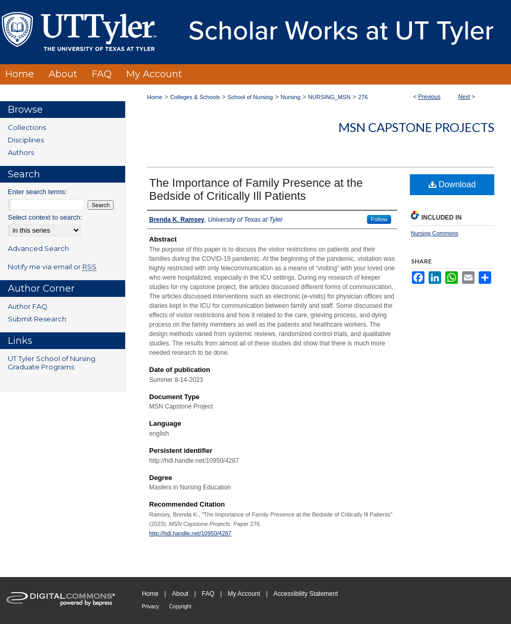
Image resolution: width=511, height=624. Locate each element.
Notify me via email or (52, 266)
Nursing (290, 97)
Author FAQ (27, 306)
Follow (379, 219)
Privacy (150, 606)
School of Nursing (250, 97)
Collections (27, 127)
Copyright (180, 606)
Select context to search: (45, 217)
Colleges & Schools (195, 97)
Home (154, 97)
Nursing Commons (434, 233)
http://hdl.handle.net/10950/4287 (190, 533)
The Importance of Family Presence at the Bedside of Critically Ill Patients (256, 189)
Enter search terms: (37, 192)
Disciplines (26, 140)
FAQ (208, 593)
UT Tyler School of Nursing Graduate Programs (51, 362)
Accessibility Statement (306, 593)
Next (464, 96)
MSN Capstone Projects (416, 127)
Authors (21, 152)
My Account (244, 593)
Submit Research (37, 319)
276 (363, 97)
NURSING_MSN (329, 97)
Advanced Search (38, 248)
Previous (429, 96)
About (180, 593)
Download (452, 184)
